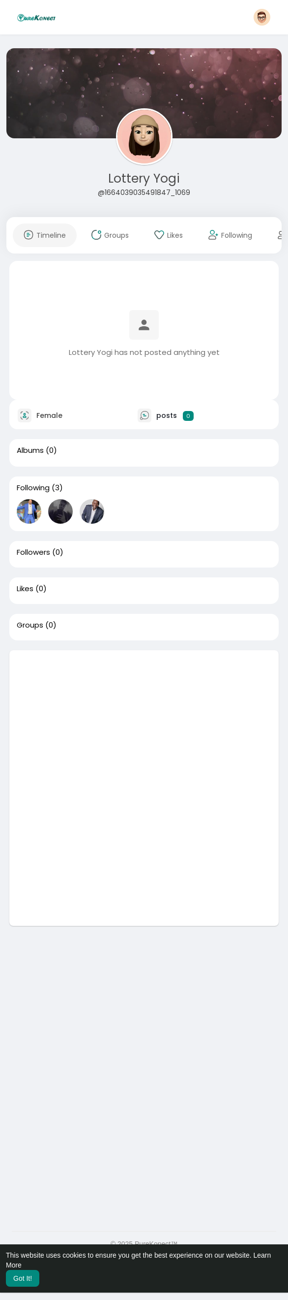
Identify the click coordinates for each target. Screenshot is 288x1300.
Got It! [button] (22, 1278)
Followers (33, 552)
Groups (30, 625)
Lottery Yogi (144, 178)
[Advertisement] (144, 719)
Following (33, 488)
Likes (25, 589)
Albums (30, 450)
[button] (262, 17)
